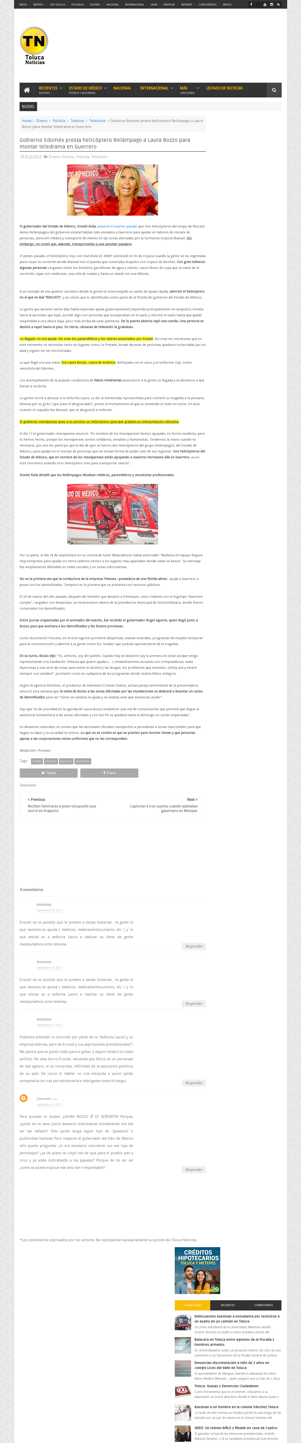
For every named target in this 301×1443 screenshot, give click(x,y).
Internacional (134, 4)
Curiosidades (207, 4)
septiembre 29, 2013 (49, 1139)
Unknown (44, 1133)
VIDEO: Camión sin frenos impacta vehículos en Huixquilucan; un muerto (250, 409)
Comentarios (268, 176)
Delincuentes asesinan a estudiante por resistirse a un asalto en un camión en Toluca (247, 192)
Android (169, 4)
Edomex (95, 4)
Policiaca (77, 4)
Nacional (112, 4)
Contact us (270, 1297)
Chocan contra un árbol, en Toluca (250, 360)
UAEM (153, 4)
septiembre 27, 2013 (49, 1060)
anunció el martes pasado (116, 226)
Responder (180, 981)
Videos (227, 4)
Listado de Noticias (224, 87)
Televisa (77, 120)
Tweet (36, 808)
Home (27, 120)
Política (59, 120)
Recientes (48, 89)
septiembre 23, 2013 (49, 945)
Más (187, 89)
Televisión (97, 120)
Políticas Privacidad (242, 1436)
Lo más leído (216, 176)
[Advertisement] (243, 45)
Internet (186, 4)
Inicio (23, 4)
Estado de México (85, 89)
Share (71, 808)
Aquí (278, 1436)
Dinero (41, 120)
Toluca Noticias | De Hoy (77, 1436)
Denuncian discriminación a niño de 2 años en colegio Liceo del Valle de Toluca (251, 244)
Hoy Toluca (57, 4)
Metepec (38, 4)
